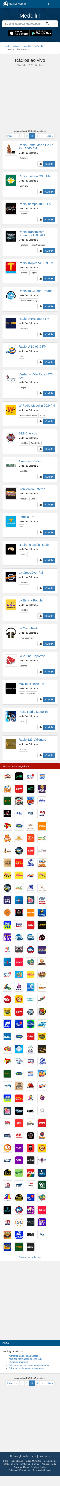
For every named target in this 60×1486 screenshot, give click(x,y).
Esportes (23, 666)
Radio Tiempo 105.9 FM (35, 204)
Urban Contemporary (28, 301)
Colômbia (38, 46)
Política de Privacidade (19, 1470)
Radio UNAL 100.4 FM (34, 318)
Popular (23, 749)
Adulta (42, 415)
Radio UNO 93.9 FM (32, 346)
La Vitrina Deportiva (32, 656)
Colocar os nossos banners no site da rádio (29, 1365)
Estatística (25, 1464)
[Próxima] (42, 136)
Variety (22, 721)
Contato (36, 1464)
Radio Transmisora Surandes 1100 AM (32, 233)
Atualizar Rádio (38, 1467)
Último (50, 136)
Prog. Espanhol (26, 638)
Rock (22, 694)
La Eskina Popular (31, 600)
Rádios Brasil (16, 1461)
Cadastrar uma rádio (18, 1362)
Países (16, 46)
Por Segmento (50, 1461)
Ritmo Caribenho (38, 245)
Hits (21, 356)
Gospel (23, 387)
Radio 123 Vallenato (32, 739)
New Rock (31, 694)
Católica (23, 158)
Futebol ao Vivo (10, 1464)
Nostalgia (24, 499)
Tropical (34, 273)
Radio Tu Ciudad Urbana (35, 291)
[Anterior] (17, 136)
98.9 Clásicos (28, 433)
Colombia (26, 46)
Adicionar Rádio (21, 1467)
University (24, 186)
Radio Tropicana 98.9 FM (36, 263)
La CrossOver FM (31, 572)
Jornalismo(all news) (28, 415)
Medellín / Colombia (28, 153)
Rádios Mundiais (33, 1461)
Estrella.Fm (26, 517)
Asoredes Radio (29, 461)
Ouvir (49, 164)
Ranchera (24, 245)
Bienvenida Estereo (32, 489)
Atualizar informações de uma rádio (25, 1359)
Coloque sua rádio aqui (30, 1257)
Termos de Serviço (42, 1470)
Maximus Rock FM (31, 684)
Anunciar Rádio (49, 1464)
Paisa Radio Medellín (33, 711)
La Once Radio (29, 628)
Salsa (33, 499)
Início (7, 46)
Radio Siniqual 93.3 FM (35, 176)
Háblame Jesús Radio (34, 544)
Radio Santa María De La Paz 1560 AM (36, 146)
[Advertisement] (29, 99)
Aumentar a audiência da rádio (23, 1356)
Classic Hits (35, 443)
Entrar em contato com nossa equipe (26, 1368)
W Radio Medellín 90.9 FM (37, 405)
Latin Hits (24, 214)
